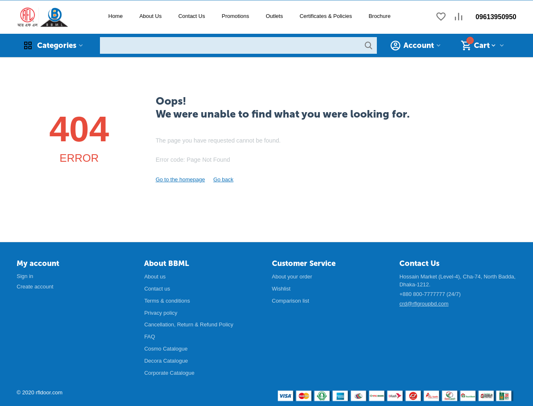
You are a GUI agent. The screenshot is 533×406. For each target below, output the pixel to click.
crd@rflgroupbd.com (423, 304)
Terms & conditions (167, 301)
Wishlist (281, 289)
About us (154, 276)
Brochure (380, 16)
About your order (292, 276)
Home (115, 16)
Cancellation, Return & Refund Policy (188, 324)
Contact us (157, 289)
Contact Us (191, 16)
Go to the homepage (180, 179)
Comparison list (290, 301)
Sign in (25, 276)
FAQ (149, 336)
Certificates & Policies (325, 16)
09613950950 (496, 16)
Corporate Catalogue (169, 373)
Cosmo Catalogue (165, 349)
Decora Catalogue (166, 361)
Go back (223, 179)
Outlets (274, 16)
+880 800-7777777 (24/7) (430, 294)
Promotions (235, 16)
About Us (150, 16)
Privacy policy (160, 313)
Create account (35, 286)
